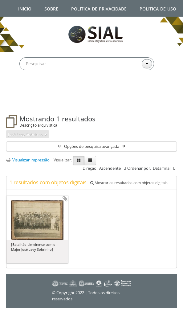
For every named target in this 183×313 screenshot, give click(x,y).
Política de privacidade (99, 8)
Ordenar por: (139, 168)
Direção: (90, 168)
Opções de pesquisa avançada (91, 146)
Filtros (20, 102)
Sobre (51, 8)
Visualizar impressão (28, 160)
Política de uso (158, 8)
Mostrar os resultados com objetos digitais (129, 182)
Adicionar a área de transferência (65, 199)
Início (24, 8)
